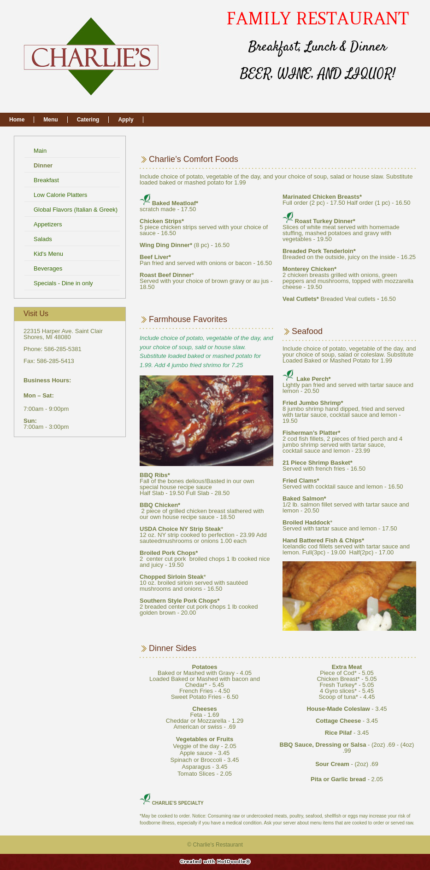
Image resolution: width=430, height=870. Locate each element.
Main (41, 150)
